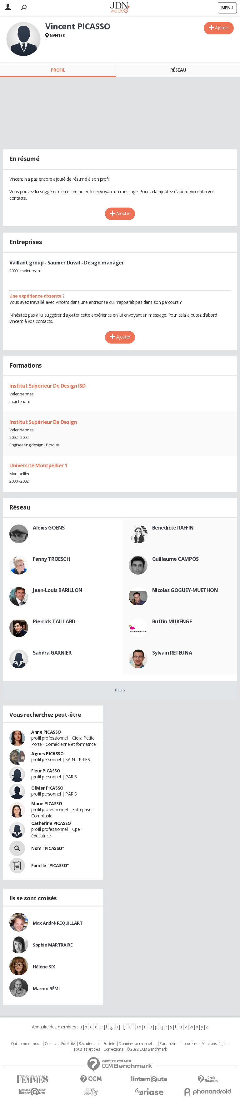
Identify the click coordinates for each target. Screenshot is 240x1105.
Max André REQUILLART (58, 923)
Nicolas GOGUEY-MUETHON (185, 590)
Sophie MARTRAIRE (52, 945)
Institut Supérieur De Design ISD (47, 385)
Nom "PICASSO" (47, 848)
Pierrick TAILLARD (54, 621)
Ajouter (222, 28)
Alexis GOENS (49, 527)
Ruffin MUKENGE (172, 621)
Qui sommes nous (26, 1044)
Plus (120, 690)
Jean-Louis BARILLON (57, 590)
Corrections (113, 1049)
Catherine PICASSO (51, 823)
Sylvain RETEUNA (172, 652)
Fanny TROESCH (51, 558)
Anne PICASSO (46, 732)
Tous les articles (86, 1049)
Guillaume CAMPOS (175, 558)
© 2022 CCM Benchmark (147, 1049)
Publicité (68, 1044)
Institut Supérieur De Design (43, 422)
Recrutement (89, 1044)
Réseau (178, 70)
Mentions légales (215, 1044)
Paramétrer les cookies (179, 1044)
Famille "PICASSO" (50, 865)
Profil (58, 70)
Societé (109, 1044)
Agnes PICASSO (47, 753)
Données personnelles (137, 1044)
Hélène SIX (44, 967)
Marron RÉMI (46, 989)
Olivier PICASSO (47, 788)
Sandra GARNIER (52, 652)
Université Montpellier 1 (38, 465)
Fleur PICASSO (45, 771)
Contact (51, 1044)
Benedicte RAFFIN (173, 527)
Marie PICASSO (46, 803)
